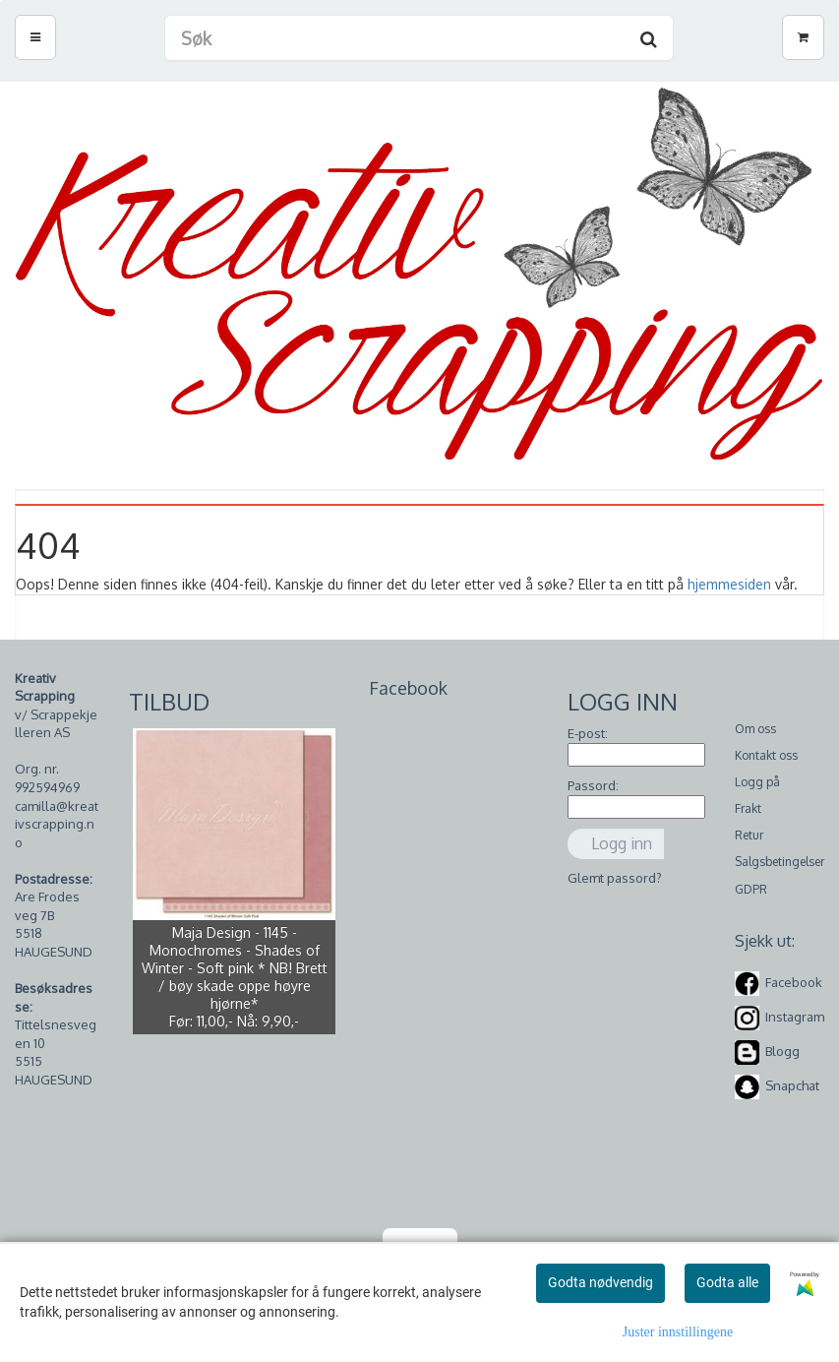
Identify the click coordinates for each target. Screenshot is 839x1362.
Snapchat (792, 1085)
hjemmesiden (729, 584)
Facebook (793, 982)
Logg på (757, 781)
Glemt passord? (615, 878)
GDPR (751, 889)
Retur (749, 835)
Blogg (782, 1051)
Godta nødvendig (600, 1282)
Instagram (794, 1016)
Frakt (748, 808)
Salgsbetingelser (779, 861)
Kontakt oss (766, 755)
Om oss (755, 728)
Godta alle (727, 1282)
